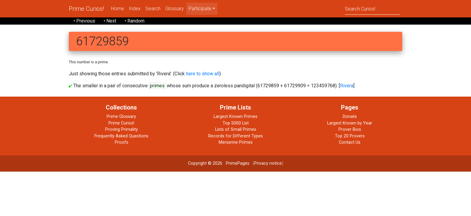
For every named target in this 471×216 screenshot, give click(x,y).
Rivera (346, 85)
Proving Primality (121, 129)
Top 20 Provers (350, 136)
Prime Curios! (86, 8)
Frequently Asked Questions (121, 136)
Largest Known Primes (235, 116)
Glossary (174, 8)
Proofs (121, 142)
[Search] (372, 8)
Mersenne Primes (236, 142)
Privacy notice (268, 163)
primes (157, 85)
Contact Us (349, 142)
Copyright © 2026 (205, 163)
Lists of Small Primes (235, 129)
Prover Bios (350, 129)
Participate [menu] (200, 8)
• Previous (84, 21)
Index (135, 8)
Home (117, 8)
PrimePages (237, 163)
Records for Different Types (235, 136)
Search (152, 8)
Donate (350, 116)
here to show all (202, 73)
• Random (134, 21)
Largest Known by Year (349, 123)
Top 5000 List (236, 123)
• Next (110, 21)
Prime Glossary (121, 116)
